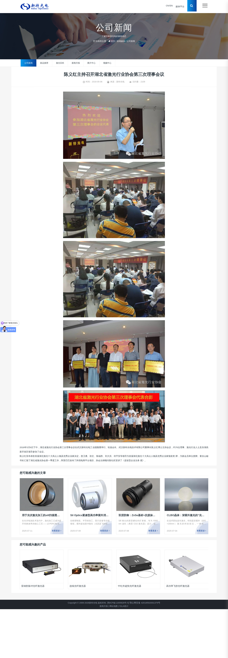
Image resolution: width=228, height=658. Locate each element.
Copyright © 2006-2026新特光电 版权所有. (86, 602)
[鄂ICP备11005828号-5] (119, 602)
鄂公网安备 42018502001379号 (146, 602)
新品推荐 (44, 63)
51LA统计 (124, 606)
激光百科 (60, 63)
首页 (112, 41)
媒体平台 (179, 6)
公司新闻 (131, 41)
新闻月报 (76, 63)
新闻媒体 (120, 41)
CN (166, 6)
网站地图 (113, 606)
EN (170, 6)
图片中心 (91, 63)
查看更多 (56, 531)
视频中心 (107, 63)
